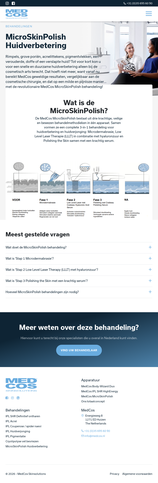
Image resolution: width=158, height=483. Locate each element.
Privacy (114, 473)
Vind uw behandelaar (79, 350)
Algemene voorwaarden (137, 473)
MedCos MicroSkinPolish (97, 396)
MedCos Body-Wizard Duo (98, 386)
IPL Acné (11, 421)
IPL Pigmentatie (16, 436)
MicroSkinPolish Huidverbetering (27, 446)
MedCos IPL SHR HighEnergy (99, 391)
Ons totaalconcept (93, 401)
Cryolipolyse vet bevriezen (22, 441)
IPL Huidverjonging (18, 431)
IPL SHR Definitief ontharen (23, 416)
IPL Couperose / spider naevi (23, 426)
